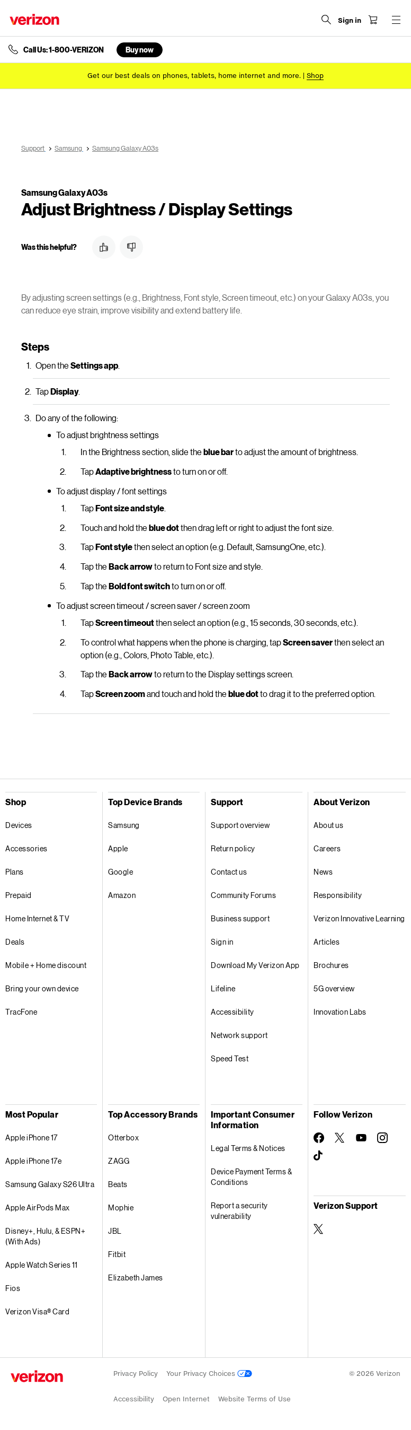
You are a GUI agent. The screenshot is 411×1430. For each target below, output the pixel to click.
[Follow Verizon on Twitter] (340, 1137)
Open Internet (186, 1399)
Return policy (233, 848)
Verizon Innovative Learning (359, 918)
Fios (12, 1288)
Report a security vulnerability (239, 1210)
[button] (103, 247)
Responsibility (338, 895)
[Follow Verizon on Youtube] (361, 1137)
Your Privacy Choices (209, 1373)
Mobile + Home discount (45, 965)
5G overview (334, 988)
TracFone (21, 1011)
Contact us (229, 871)
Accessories (26, 848)
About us (328, 825)
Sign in (222, 941)
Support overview (240, 825)
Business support (240, 918)
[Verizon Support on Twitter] (319, 1229)
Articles (326, 941)
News (323, 871)
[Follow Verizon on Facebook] (319, 1137)
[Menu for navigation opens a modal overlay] (395, 19)
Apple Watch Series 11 (41, 1264)
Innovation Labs (340, 1011)
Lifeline (223, 988)
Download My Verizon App (255, 965)
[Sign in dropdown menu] (348, 20)
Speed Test (229, 1058)
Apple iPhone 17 (31, 1137)
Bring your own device (42, 988)
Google (120, 871)
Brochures (331, 965)
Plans (14, 871)
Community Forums (243, 895)
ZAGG (118, 1160)
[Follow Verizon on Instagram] (382, 1137)
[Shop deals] (315, 76)
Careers (327, 848)
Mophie (120, 1207)
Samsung (124, 825)
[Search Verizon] (325, 19)
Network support (239, 1035)
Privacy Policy (135, 1373)
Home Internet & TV (37, 918)
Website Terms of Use (254, 1399)
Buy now (140, 49)
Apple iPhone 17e (33, 1160)
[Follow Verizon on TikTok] (319, 1155)
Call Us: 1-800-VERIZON (63, 50)
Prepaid (18, 895)
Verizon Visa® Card (37, 1311)
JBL (115, 1230)
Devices (18, 825)
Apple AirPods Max (37, 1207)
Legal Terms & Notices (248, 1148)
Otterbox (123, 1137)
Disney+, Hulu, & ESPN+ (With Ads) (45, 1236)
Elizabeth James (135, 1277)
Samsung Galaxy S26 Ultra (49, 1184)
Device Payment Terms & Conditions (251, 1177)
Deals (15, 941)
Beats (118, 1184)
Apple (118, 848)
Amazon (122, 895)
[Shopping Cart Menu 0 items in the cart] (371, 19)
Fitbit (117, 1254)
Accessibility (232, 1011)
